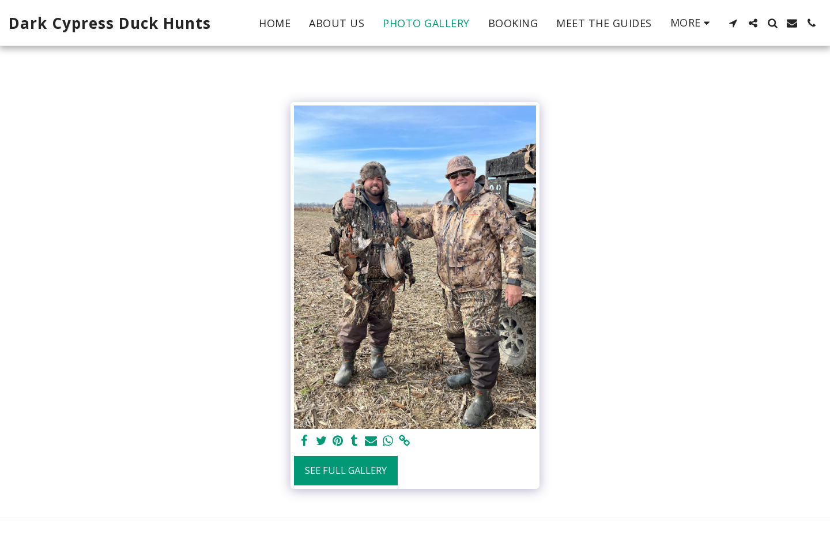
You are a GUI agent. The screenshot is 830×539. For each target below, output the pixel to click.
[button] (733, 23)
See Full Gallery (346, 470)
